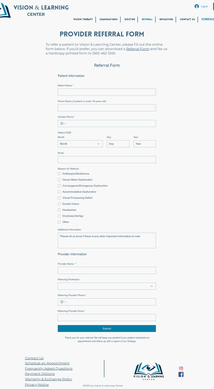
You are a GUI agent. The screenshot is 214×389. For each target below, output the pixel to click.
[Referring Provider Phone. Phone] (110, 302)
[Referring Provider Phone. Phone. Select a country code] (63, 302)
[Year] (144, 143)
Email (61, 153)
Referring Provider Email (71, 311)
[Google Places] (102, 356)
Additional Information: (70, 229)
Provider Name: (67, 264)
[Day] (117, 143)
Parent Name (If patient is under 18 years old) (82, 101)
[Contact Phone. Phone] (110, 123)
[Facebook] (107, 356)
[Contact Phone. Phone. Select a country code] (63, 123)
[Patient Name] (106, 92)
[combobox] (80, 143)
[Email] (106, 159)
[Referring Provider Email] (106, 317)
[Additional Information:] (107, 240)
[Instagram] (112, 356)
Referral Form (137, 49)
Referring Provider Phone (72, 295)
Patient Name (66, 85)
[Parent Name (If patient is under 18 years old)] (106, 107)
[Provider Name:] (106, 270)
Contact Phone (66, 117)
